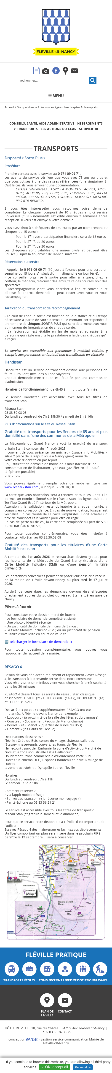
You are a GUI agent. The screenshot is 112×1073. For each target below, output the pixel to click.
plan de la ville (47, 1005)
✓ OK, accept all (54, 1067)
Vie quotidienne (27, 107)
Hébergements (90, 123)
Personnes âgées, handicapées (60, 107)
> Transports (26, 129)
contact (65, 1003)
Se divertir (88, 129)
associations (82, 972)
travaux (100, 972)
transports (11, 972)
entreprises (64, 972)
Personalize (83, 1067)
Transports (91, 107)
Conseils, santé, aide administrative (41, 123)
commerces (47, 972)
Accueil (9, 107)
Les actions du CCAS (58, 129)
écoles (29, 972)
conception (23, 1039)
